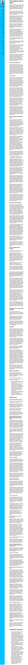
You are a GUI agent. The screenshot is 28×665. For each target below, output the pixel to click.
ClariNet (3, 12)
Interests (2, 37)
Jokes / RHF (2, 17)
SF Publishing (2, 24)
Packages (2, 36)
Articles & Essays (2, 27)
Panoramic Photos (2, 21)
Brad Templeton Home (2, 6)
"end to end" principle (18, 312)
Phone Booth (3, 51)
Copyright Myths (3, 44)
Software (2, 25)
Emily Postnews (3, 46)
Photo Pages (3, 19)
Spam (3, 29)
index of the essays (13, 377)
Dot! (3, 34)
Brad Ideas (3, 9)
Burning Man (2, 49)
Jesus (3, 33)
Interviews (2, 14)
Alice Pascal (2, 52)
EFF (3, 15)
